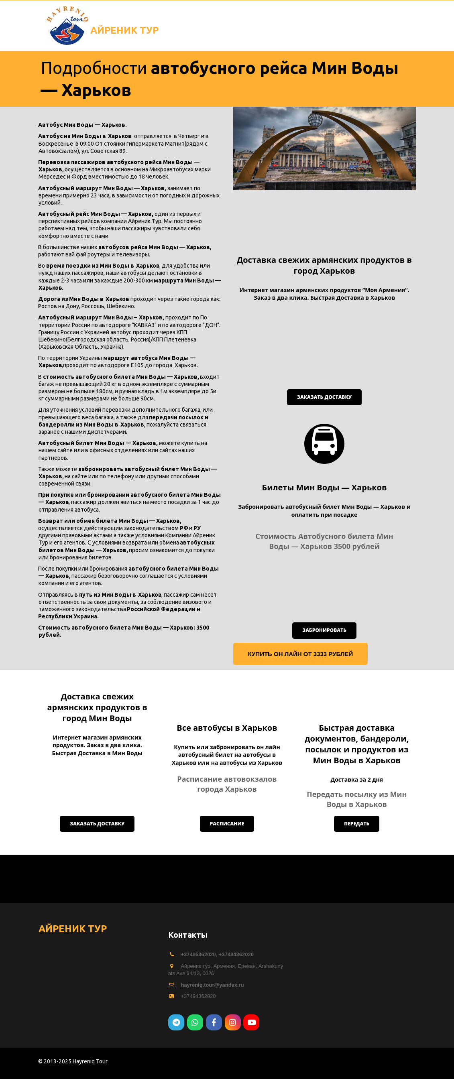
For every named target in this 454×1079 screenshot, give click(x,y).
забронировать (324, 630)
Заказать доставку (324, 397)
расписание (227, 871)
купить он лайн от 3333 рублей (300, 653)
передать (356, 871)
